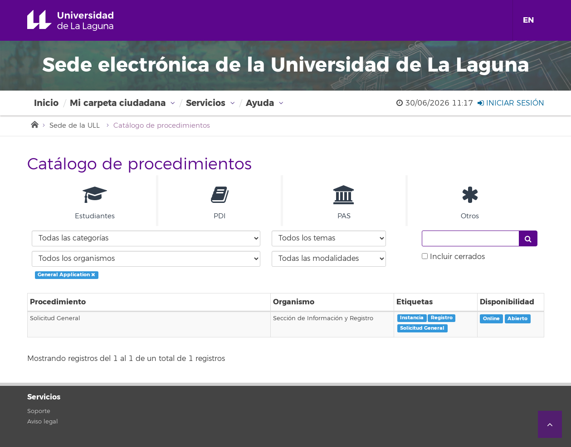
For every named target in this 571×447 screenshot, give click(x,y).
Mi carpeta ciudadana (118, 103)
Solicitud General (422, 328)
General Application (66, 274)
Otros (470, 203)
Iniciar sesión (511, 103)
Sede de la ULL (74, 125)
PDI (220, 203)
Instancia (412, 317)
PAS (344, 203)
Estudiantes (95, 203)
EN (528, 20)
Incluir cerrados (457, 256)
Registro (442, 317)
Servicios (205, 103)
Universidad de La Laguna (83, 20)
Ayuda (260, 103)
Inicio (46, 103)
